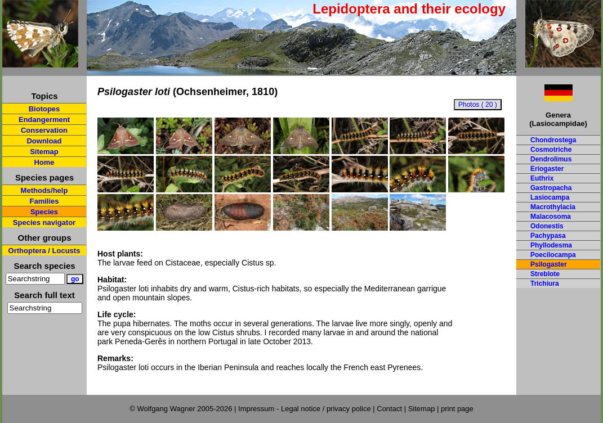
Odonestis (547, 226)
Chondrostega (553, 140)
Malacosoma (550, 216)
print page (457, 408)
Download (43, 141)
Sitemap (44, 151)
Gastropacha (550, 188)
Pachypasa (548, 236)
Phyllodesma (551, 245)
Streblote (545, 274)
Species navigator (44, 222)
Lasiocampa (549, 197)
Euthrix (541, 178)
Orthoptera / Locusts (44, 250)
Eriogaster (547, 169)
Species (44, 212)
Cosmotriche (550, 150)
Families (44, 201)
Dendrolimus (550, 159)
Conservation (44, 130)
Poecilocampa (553, 255)
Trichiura (544, 283)
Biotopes (44, 109)
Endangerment (44, 119)
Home (44, 162)
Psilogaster (548, 264)
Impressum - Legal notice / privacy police (305, 408)
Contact (389, 408)
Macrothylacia (552, 207)
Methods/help (44, 190)
